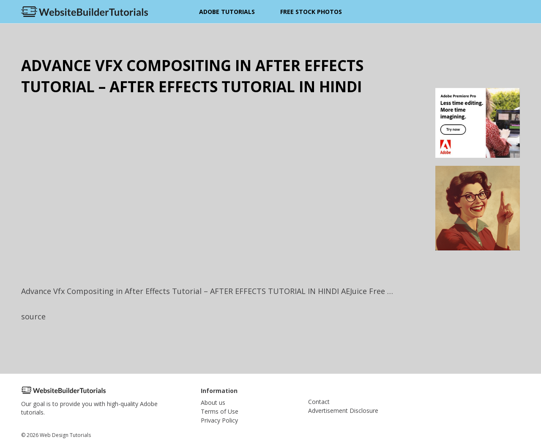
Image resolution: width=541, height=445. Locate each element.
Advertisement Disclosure (343, 411)
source (33, 316)
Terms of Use (219, 411)
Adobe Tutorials (227, 12)
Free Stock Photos (311, 12)
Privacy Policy (219, 420)
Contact (319, 402)
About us (213, 402)
